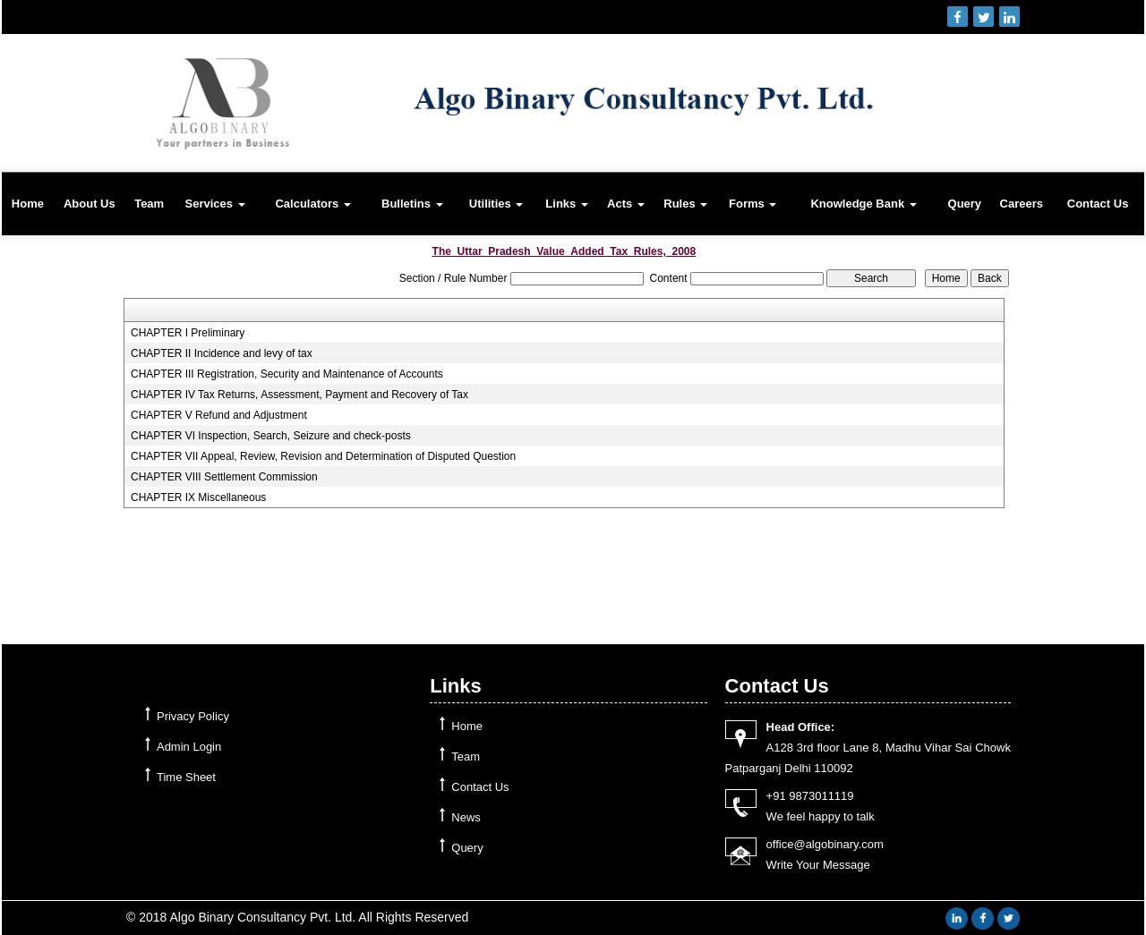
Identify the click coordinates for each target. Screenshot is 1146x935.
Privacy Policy (193, 716)
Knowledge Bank (863, 203)
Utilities (496, 203)
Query (965, 203)
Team (149, 203)
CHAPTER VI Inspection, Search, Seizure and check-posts (271, 435)
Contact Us (1098, 203)
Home (28, 203)
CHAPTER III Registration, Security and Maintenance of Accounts (287, 374)
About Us (89, 203)
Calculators (312, 203)
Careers (1021, 203)
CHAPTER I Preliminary (187, 333)
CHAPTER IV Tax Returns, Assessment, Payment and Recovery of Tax (299, 394)
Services (214, 203)
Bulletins (412, 203)
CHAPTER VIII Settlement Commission (224, 477)
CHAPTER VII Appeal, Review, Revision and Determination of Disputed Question (323, 456)
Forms (752, 203)
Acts (626, 203)
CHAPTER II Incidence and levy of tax (221, 353)
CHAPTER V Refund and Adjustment (219, 415)
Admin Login (189, 746)
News (466, 817)
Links (566, 203)
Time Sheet (186, 777)
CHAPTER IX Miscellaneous (198, 497)
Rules (685, 203)
